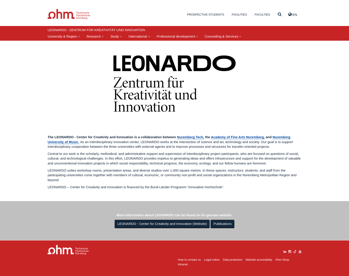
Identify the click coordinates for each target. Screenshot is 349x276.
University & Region (64, 36)
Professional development (177, 36)
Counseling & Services (223, 36)
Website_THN (69, 14)
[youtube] (300, 251)
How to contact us (189, 259)
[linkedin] (285, 251)
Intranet (183, 264)
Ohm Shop (282, 259)
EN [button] (292, 14)
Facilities (239, 14)
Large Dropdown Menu (68, 250)
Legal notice (212, 259)
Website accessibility (259, 259)
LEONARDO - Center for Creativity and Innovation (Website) (162, 224)
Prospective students (205, 14)
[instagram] (289, 251)
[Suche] (280, 14)
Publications (222, 224)
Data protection (232, 259)
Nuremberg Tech (190, 137)
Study (116, 36)
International (139, 36)
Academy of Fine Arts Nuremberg (237, 137)
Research (95, 36)
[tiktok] (295, 251)
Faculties (262, 14)
